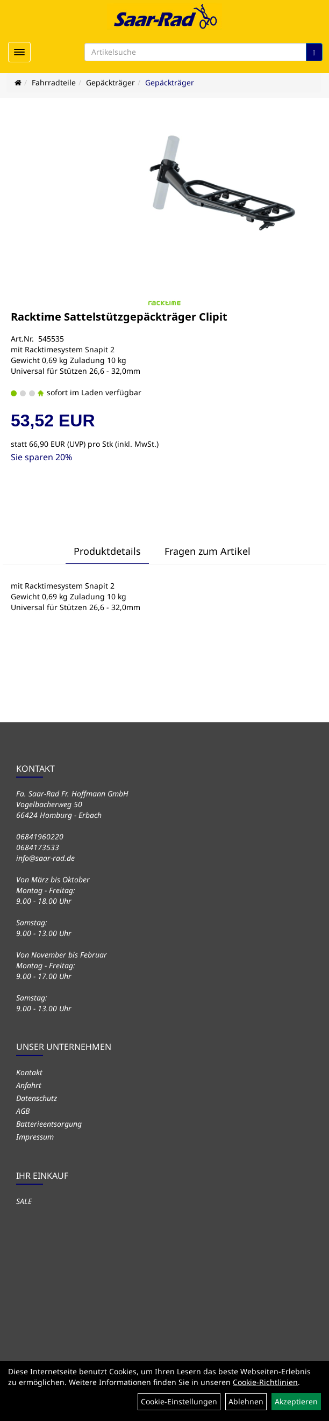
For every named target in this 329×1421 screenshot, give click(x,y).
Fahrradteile (54, 82)
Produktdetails (107, 551)
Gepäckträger (110, 82)
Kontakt (29, 1072)
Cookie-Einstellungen (179, 1401)
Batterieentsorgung (49, 1124)
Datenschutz (36, 1098)
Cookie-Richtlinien (265, 1382)
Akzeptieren (296, 1401)
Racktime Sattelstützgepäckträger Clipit (119, 316)
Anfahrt (28, 1085)
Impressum (35, 1137)
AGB (23, 1111)
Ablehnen (245, 1401)
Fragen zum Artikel (207, 551)
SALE (24, 1201)
